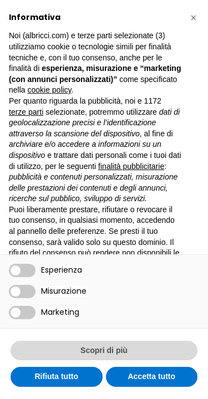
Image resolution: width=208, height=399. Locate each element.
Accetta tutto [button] (151, 376)
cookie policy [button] (49, 89)
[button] (193, 18)
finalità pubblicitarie (131, 166)
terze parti (26, 112)
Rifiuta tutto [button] (56, 376)
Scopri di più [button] (104, 350)
